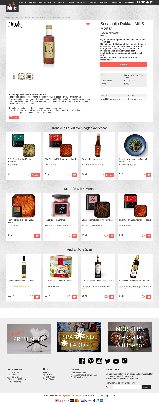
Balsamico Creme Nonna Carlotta (134, 281)
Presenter (116, 2)
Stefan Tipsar (49, 379)
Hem (8, 17)
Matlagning (82, 2)
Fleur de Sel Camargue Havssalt (59, 281)
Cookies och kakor (79, 377)
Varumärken (129, 2)
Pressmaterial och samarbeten (84, 375)
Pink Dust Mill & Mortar (55, 220)
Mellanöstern (31, 17)
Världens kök (45, 2)
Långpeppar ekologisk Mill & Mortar (97, 220)
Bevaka (123, 64)
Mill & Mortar (86, 188)
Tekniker (32, 2)
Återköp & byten (14, 377)
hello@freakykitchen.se (70, 396)
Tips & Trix (47, 375)
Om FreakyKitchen (79, 373)
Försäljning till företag (16, 379)
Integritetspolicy (14, 381)
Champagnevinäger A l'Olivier (21, 281)
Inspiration (59, 2)
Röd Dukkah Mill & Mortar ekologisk (60, 159)
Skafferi (70, 2)
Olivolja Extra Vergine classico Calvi (98, 281)
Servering (104, 2)
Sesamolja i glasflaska (92, 159)
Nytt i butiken (19, 2)
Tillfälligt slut (129, 81)
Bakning (93, 2)
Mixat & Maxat (49, 377)
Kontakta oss (13, 372)
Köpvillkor (11, 375)
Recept (46, 372)
